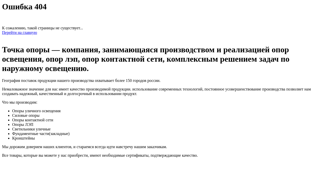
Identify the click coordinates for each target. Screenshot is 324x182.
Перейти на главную (19, 32)
